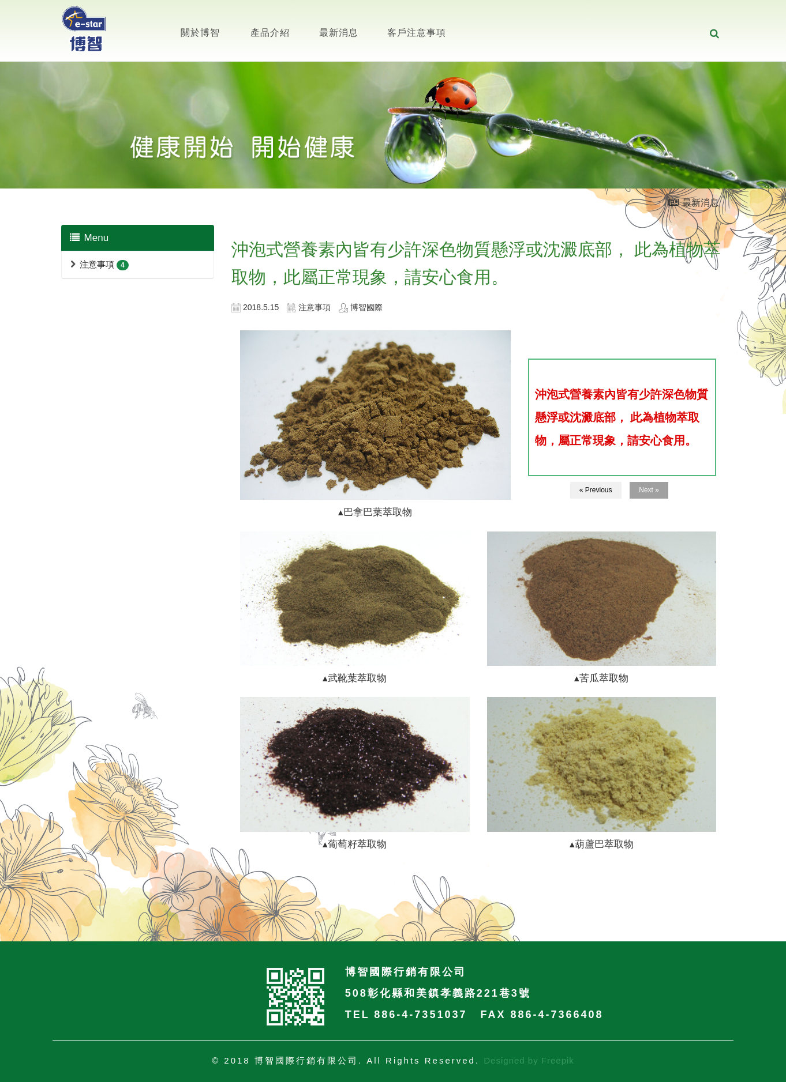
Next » (649, 490)
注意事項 (97, 264)
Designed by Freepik (529, 1060)
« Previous (595, 490)
